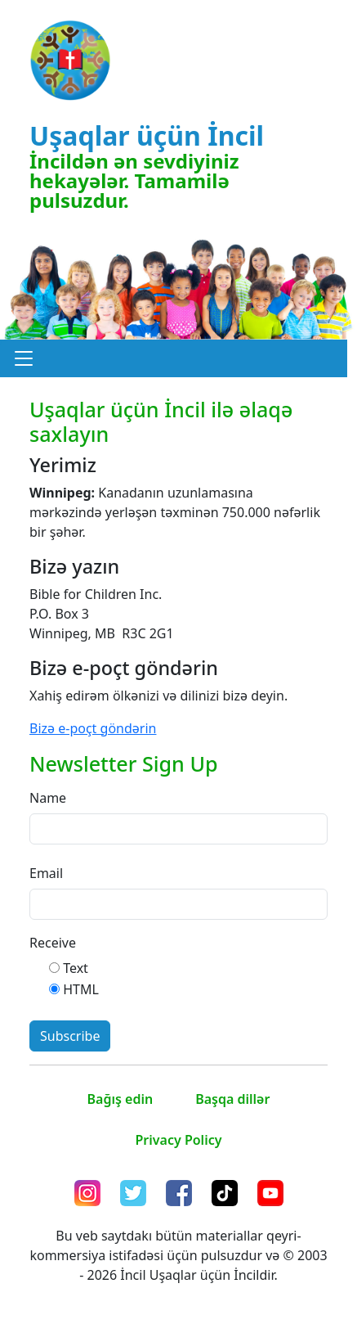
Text (75, 968)
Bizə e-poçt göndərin (92, 728)
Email (46, 873)
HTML (81, 989)
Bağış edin (120, 1099)
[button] (23, 358)
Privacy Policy (179, 1140)
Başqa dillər (232, 1099)
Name (47, 798)
